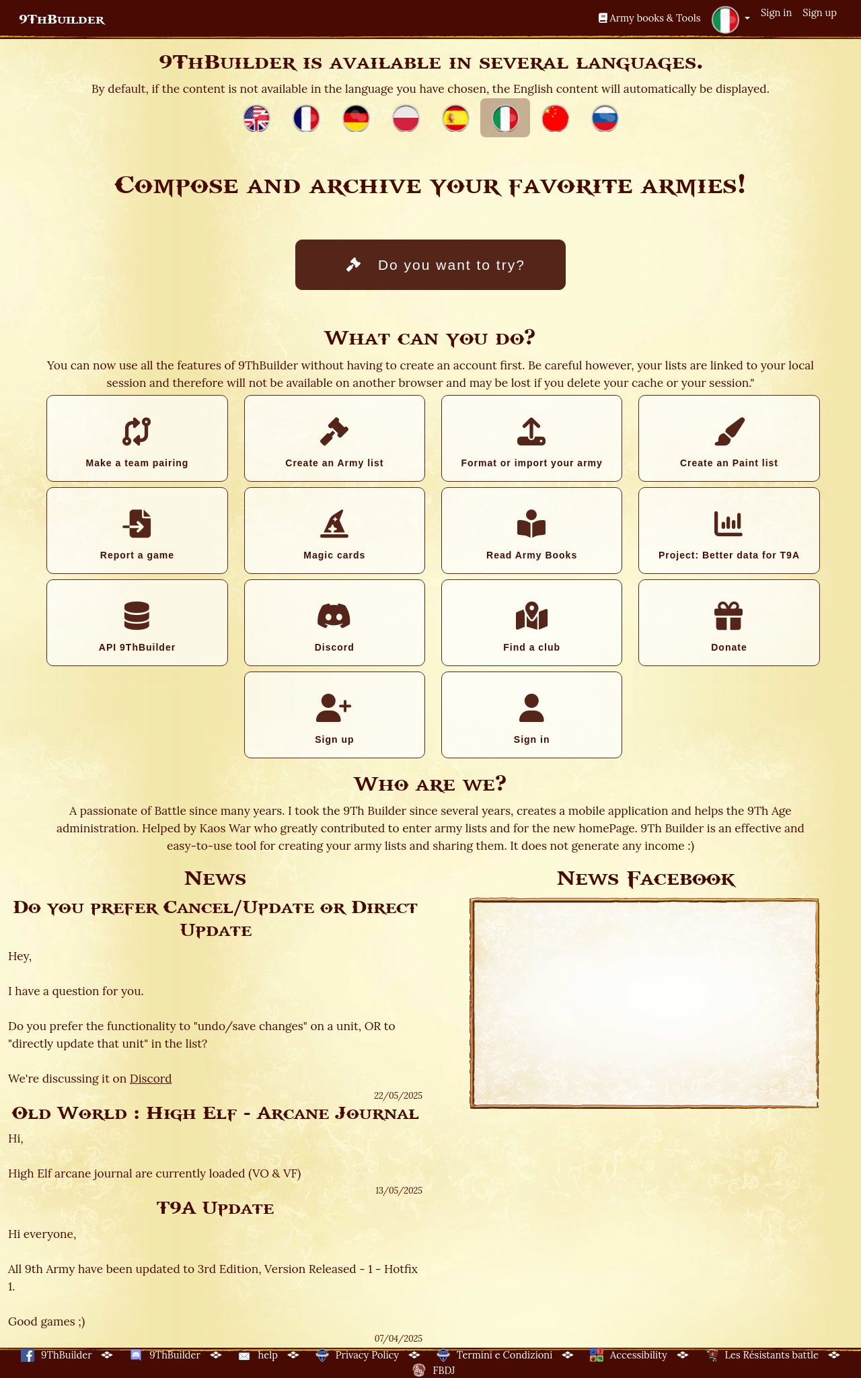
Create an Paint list (729, 442)
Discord (334, 627)
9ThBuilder (61, 19)
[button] (730, 19)
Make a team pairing (137, 442)
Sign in (776, 12)
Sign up (819, 12)
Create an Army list (334, 442)
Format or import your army (531, 442)
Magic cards (334, 534)
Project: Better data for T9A (729, 534)
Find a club (531, 627)
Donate (729, 627)
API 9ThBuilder (137, 627)
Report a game (137, 534)
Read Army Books (531, 534)
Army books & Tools (650, 17)
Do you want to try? (435, 265)
